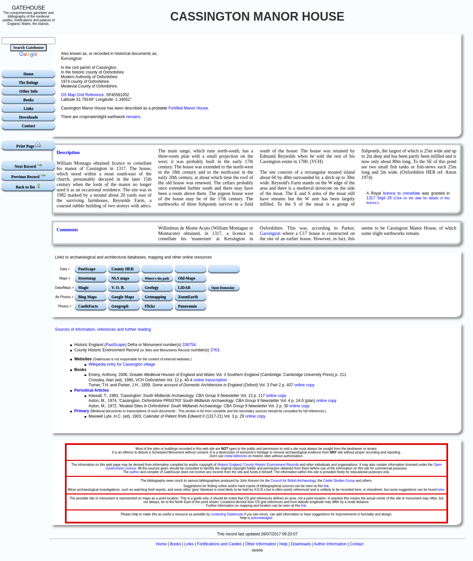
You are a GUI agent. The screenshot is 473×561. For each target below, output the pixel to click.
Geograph (120, 306)
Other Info (28, 91)
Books (28, 99)
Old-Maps (186, 278)
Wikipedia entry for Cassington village (122, 364)
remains (133, 116)
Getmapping (155, 296)
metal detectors (235, 456)
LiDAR (184, 287)
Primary (81, 411)
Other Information (260, 544)
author (134, 472)
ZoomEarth (188, 296)
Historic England (229, 465)
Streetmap (87, 278)
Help (283, 544)
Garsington (270, 233)
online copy (304, 385)
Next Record (28, 165)
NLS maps (120, 278)
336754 (189, 344)
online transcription (210, 380)
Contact (28, 125)
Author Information (330, 544)
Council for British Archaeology (293, 480)
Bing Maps (87, 296)
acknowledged (261, 518)
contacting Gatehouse (227, 514)
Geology (152, 287)
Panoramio (187, 306)
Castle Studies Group (339, 480)
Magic (83, 287)
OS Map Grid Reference (82, 95)
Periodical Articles (91, 390)
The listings (28, 82)
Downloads (28, 117)
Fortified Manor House (188, 108)
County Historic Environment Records (271, 465)
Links (28, 108)
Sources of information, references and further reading (103, 329)
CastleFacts (88, 306)
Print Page (28, 145)
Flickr (150, 306)
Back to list (28, 186)
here (440, 489)
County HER (123, 269)
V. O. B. (118, 287)
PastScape (87, 269)
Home (28, 74)
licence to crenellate (401, 193)
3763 (214, 350)
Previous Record (28, 176)
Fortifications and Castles (219, 544)
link (326, 486)
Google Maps (123, 296)
